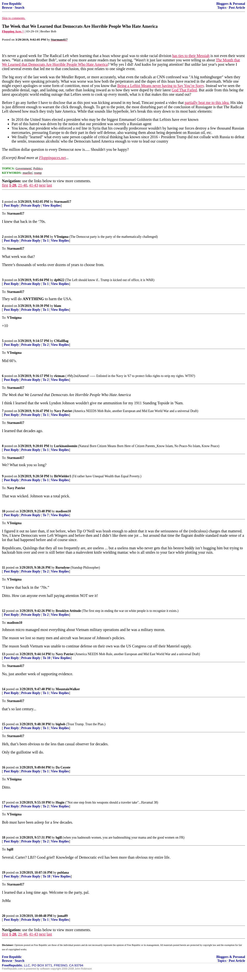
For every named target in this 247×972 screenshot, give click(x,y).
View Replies (52, 205)
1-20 (12, 185)
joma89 (62, 916)
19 (3, 872)
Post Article (237, 7)
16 (3, 767)
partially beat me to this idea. (207, 103)
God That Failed (184, 90)
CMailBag (61, 341)
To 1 (46, 240)
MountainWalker (68, 689)
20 (3, 916)
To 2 (46, 345)
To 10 (46, 658)
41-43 (33, 185)
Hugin (60, 802)
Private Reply (31, 205)
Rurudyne (62, 567)
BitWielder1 (62, 476)
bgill (59, 837)
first (5, 185)
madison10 (63, 511)
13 (3, 654)
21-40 (22, 185)
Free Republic (12, 4)
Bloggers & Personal (230, 4)
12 (3, 611)
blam (57, 306)
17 (3, 802)
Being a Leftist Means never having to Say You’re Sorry (160, 86)
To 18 (46, 876)
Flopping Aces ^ (13, 31)
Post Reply (11, 205)
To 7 (46, 515)
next (42, 185)
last (49, 185)
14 (3, 689)
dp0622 (59, 280)
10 (3, 511)
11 (3, 567)
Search (19, 7)
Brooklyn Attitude (68, 611)
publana (63, 872)
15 (3, 724)
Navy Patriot (63, 411)
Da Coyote (63, 767)
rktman (59, 376)
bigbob (60, 724)
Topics (221, 7)
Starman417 (62, 201)
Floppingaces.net (52, 158)
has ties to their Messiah (191, 56)
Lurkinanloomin (65, 446)
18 (3, 837)
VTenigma (61, 237)
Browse (7, 7)
